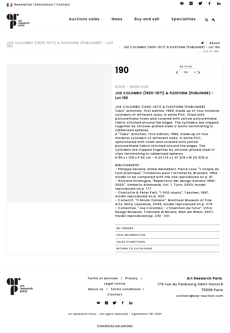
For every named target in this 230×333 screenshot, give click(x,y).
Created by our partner (115, 325)
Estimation (44, 4)
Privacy (131, 278)
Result (215, 43)
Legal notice (114, 283)
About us (95, 289)
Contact (63, 4)
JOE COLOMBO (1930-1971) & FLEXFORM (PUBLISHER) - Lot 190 (171, 47)
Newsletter (23, 4)
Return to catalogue (134, 248)
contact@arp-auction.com (199, 296)
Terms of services (102, 278)
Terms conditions (126, 289)
